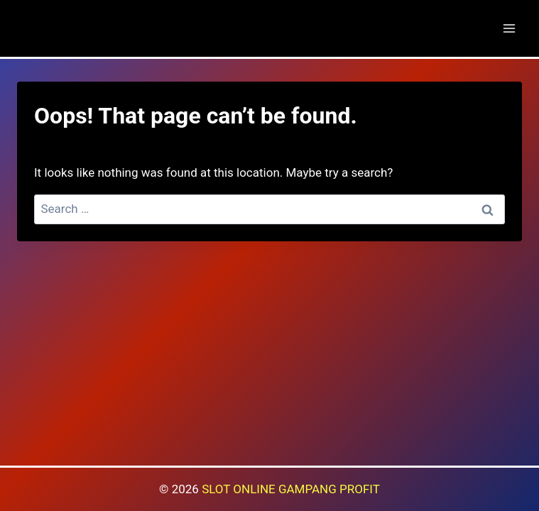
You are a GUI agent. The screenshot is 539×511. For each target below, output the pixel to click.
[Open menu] (509, 28)
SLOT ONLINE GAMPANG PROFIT (291, 489)
